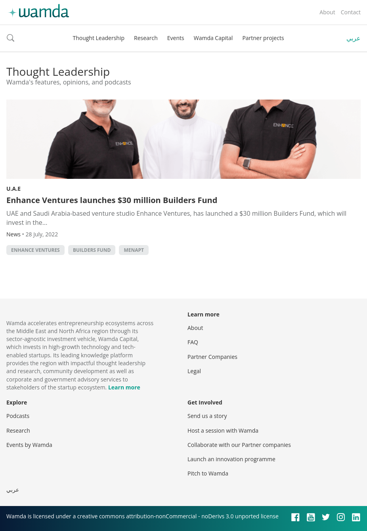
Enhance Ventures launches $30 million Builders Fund (111, 200)
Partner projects (263, 38)
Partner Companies (212, 356)
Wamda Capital (213, 38)
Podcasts (17, 416)
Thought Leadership (98, 38)
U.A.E (13, 188)
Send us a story (207, 416)
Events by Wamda (29, 445)
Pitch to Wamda (207, 473)
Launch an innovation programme (231, 459)
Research (146, 38)
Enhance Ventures (35, 250)
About (327, 12)
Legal (194, 371)
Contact (351, 12)
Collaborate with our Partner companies (239, 445)
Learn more (124, 387)
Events (175, 38)
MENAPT (134, 250)
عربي (353, 38)
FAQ (192, 342)
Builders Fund (92, 250)
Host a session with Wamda (222, 430)
